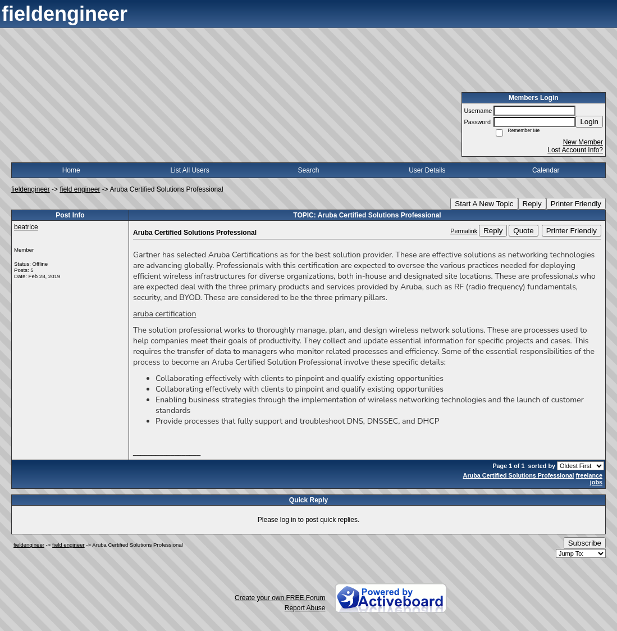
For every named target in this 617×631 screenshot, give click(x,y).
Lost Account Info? (575, 150)
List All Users (189, 170)
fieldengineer (30, 189)
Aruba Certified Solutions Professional (518, 475)
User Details (427, 170)
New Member (583, 142)
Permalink (463, 231)
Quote (523, 230)
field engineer (80, 189)
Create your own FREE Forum (280, 598)
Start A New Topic (484, 203)
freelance (589, 475)
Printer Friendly (576, 203)
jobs (596, 482)
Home (71, 170)
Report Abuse (305, 608)
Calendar (546, 170)
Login (589, 121)
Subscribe (584, 543)
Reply (532, 203)
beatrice (26, 227)
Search (308, 170)
